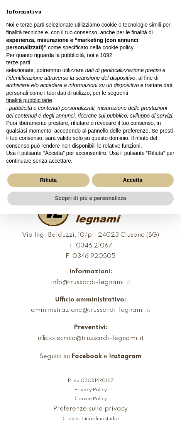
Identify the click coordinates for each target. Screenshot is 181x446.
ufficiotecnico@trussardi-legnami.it (90, 339)
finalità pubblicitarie (29, 100)
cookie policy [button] (118, 47)
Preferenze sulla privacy (90, 409)
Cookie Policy (90, 399)
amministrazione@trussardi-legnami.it (91, 310)
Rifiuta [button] (48, 180)
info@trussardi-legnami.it (90, 283)
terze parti (18, 62)
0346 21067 (94, 246)
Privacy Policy (90, 390)
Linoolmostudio (100, 419)
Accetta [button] (132, 180)
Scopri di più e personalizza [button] (90, 198)
